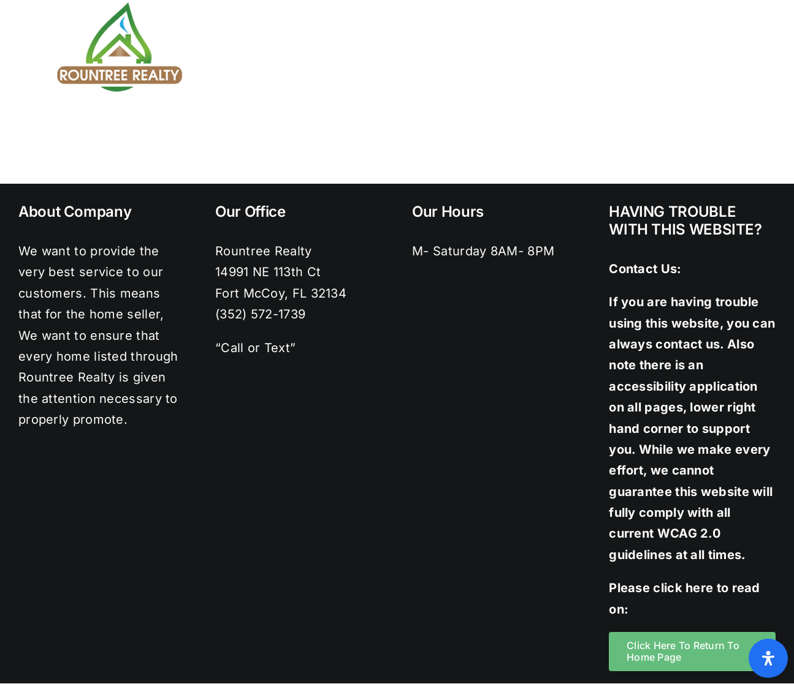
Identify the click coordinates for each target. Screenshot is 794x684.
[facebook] (660, 6)
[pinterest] (734, 6)
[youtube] (758, 6)
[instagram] (709, 6)
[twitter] (684, 6)
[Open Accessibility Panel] (768, 658)
